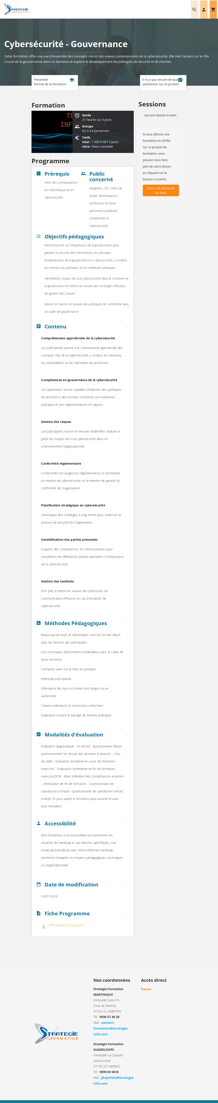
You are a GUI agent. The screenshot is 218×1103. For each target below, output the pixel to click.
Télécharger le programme (66, 925)
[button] (82, 327)
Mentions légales (64, 1098)
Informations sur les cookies (95, 1098)
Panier (145, 989)
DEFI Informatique (175, 1098)
